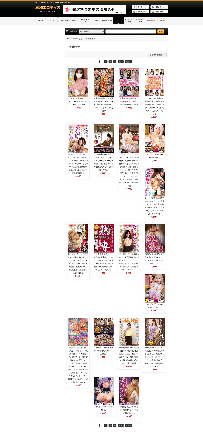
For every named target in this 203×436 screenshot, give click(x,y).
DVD (75, 39)
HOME (68, 39)
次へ (120, 62)
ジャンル (82, 39)
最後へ (128, 62)
